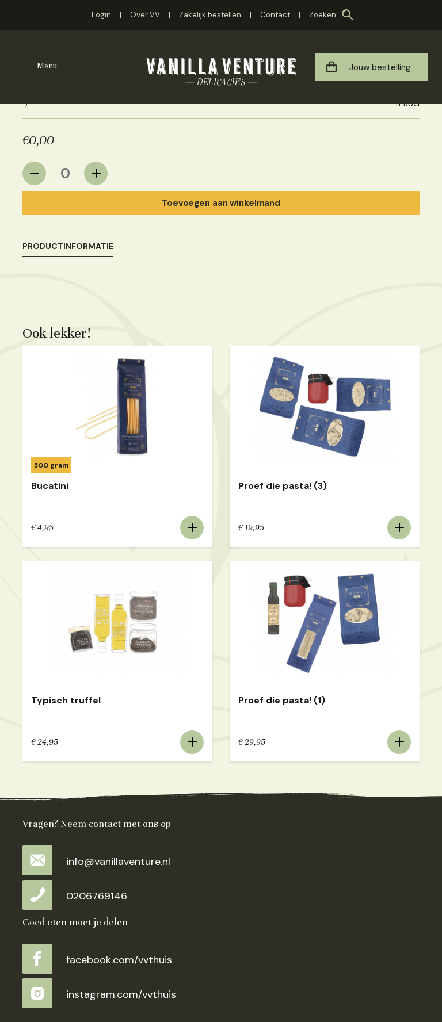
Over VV (145, 15)
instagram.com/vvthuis (99, 994)
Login (101, 15)
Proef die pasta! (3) (282, 486)
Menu (47, 66)
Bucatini (49, 486)
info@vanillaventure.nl (96, 861)
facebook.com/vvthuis (97, 960)
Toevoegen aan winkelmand (221, 203)
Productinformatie (67, 246)
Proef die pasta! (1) (281, 700)
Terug (407, 103)
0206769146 (74, 896)
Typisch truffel (66, 700)
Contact (275, 15)
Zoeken (322, 15)
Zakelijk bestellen (210, 15)
